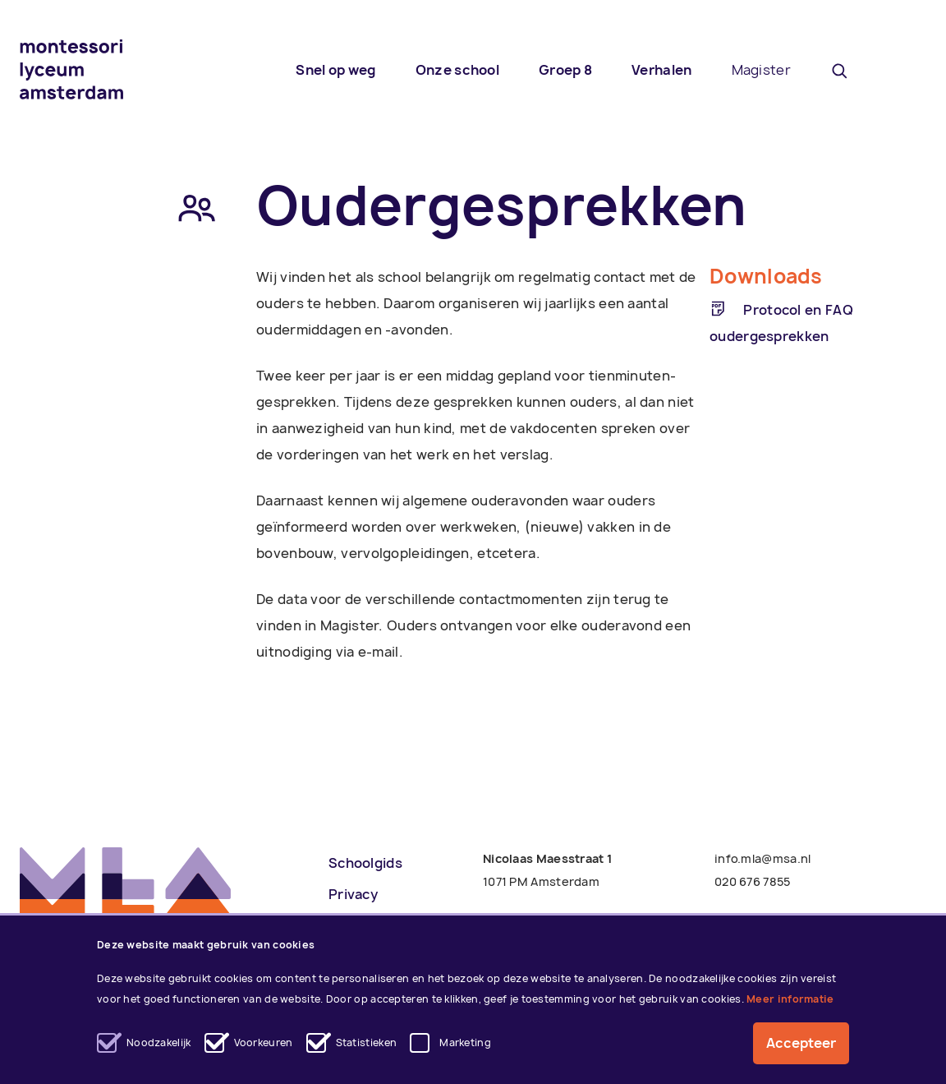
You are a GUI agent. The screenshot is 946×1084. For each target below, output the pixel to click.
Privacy (353, 894)
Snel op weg (335, 70)
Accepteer (801, 1044)
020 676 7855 (752, 881)
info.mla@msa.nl (762, 858)
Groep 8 (565, 70)
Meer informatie (790, 999)
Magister (761, 70)
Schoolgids (365, 863)
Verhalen (661, 70)
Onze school (457, 70)
